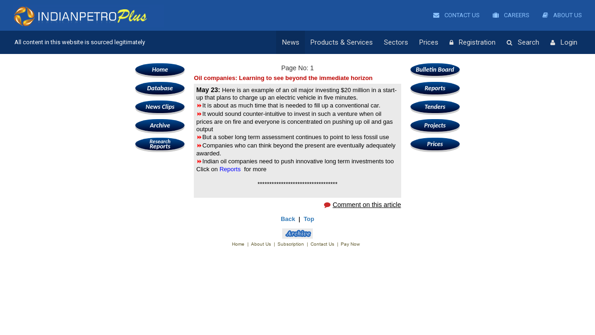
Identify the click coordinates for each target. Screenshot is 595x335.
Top (309, 218)
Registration (473, 42)
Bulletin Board (435, 70)
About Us (562, 15)
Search (523, 42)
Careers (511, 15)
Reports (160, 144)
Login (563, 42)
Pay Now (350, 244)
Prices (428, 42)
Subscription (291, 244)
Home (160, 70)
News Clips (159, 107)
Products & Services (342, 42)
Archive (160, 125)
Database (160, 88)
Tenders (434, 107)
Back (288, 218)
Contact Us (456, 15)
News (290, 42)
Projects (435, 125)
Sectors (396, 42)
